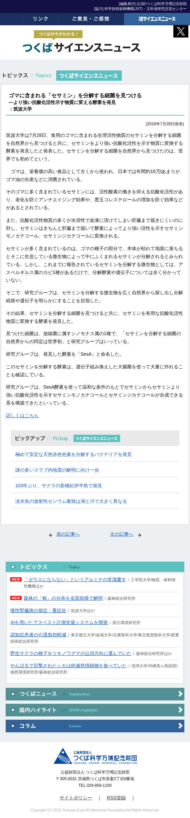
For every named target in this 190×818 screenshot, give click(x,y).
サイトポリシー (76, 797)
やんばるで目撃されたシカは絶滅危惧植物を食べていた (68, 665)
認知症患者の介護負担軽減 (38, 634)
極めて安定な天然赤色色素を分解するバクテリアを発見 (73, 454)
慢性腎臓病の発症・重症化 (38, 610)
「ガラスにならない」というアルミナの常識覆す (75, 579)
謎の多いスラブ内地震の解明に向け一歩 (57, 470)
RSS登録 (116, 797)
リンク (40, 19)
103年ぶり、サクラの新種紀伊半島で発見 (58, 485)
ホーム (11, 19)
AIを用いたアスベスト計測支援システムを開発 (59, 622)
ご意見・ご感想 (91, 19)
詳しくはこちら (22, 415)
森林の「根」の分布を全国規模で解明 (63, 598)
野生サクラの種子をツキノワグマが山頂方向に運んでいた (70, 653)
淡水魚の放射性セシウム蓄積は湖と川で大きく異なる (71, 501)
